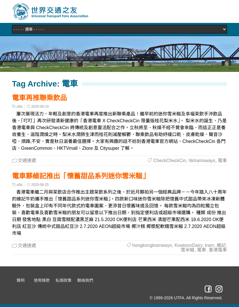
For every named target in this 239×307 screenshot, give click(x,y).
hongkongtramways (152, 245)
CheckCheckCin (169, 160)
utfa (19, 107)
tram (209, 245)
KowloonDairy (188, 245)
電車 (222, 160)
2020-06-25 (40, 185)
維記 (221, 245)
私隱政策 (63, 280)
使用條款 (42, 280)
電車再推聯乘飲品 (39, 98)
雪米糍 (187, 249)
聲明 (21, 280)
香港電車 (218, 249)
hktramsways (202, 160)
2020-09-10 (40, 107)
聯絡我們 (85, 280)
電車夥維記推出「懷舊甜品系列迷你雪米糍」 (80, 176)
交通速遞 (27, 160)
